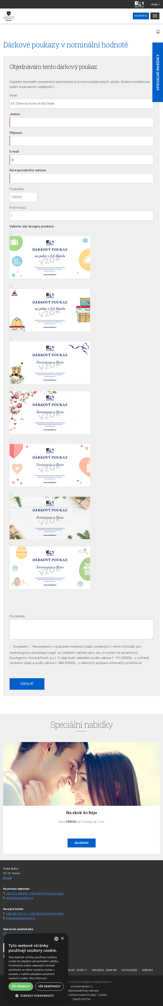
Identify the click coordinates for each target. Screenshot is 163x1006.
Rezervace (141, 15)
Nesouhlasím (42, 646)
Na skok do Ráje (81, 812)
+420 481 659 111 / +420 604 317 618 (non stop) (34, 913)
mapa (7, 878)
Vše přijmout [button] (20, 986)
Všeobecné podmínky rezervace (82, 990)
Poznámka (17, 616)
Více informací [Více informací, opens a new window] (38, 978)
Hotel (13, 95)
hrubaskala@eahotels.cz (20, 918)
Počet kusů (18, 208)
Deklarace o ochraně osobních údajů (76, 994)
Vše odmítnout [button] (49, 986)
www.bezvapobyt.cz (82, 986)
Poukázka (16, 189)
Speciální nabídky (158, 72)
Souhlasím (20, 646)
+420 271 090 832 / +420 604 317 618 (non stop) (34, 893)
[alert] (36, 968)
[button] (36, 995)
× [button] (62, 938)
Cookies (102, 994)
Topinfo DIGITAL (81, 999)
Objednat (81, 842)
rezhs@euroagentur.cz (19, 898)
